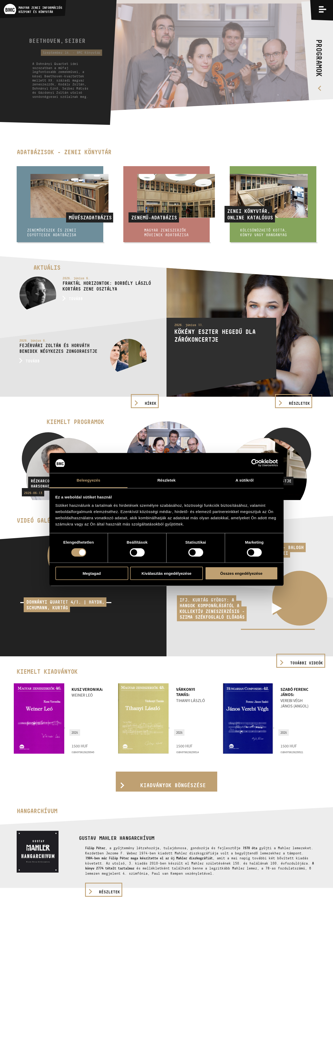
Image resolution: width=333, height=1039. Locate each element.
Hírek (150, 403)
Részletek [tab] (166, 480)
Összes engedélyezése (241, 573)
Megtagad (91, 573)
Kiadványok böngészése (173, 785)
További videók (306, 662)
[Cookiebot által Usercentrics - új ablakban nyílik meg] (255, 463)
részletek (109, 891)
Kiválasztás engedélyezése (166, 573)
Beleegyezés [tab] (88, 480)
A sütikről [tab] (244, 480)
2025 (75, 732)
